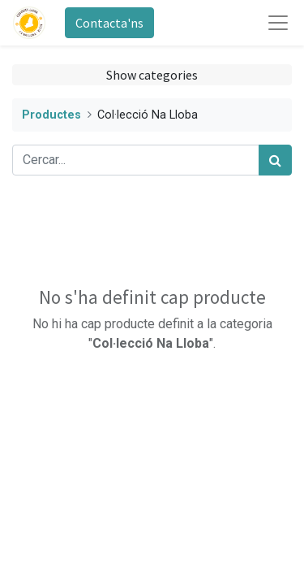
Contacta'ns (109, 23)
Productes (51, 115)
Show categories (152, 75)
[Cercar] (275, 160)
